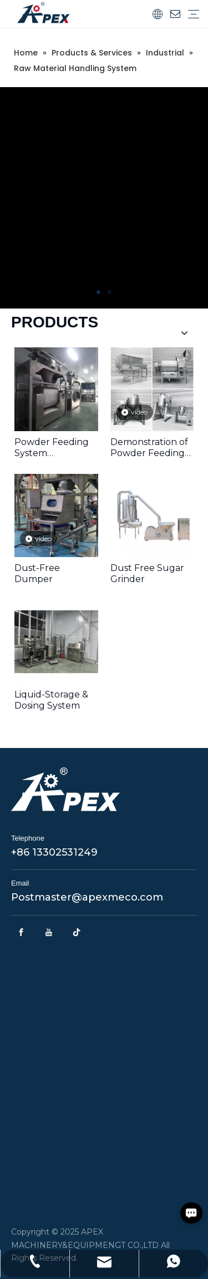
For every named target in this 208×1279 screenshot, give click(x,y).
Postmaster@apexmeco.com (87, 897)
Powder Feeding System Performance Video (51, 448)
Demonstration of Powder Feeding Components (149, 448)
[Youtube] (49, 932)
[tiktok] (77, 932)
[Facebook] (21, 932)
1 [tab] (98, 292)
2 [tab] (109, 292)
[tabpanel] (104, 198)
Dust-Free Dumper (37, 573)
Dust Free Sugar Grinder (147, 573)
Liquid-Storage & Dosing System (51, 700)
